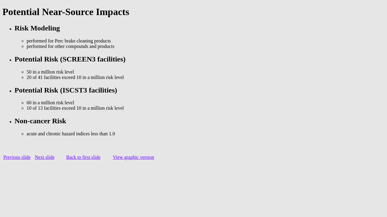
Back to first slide (83, 157)
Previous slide (17, 157)
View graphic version (133, 157)
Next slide (44, 157)
